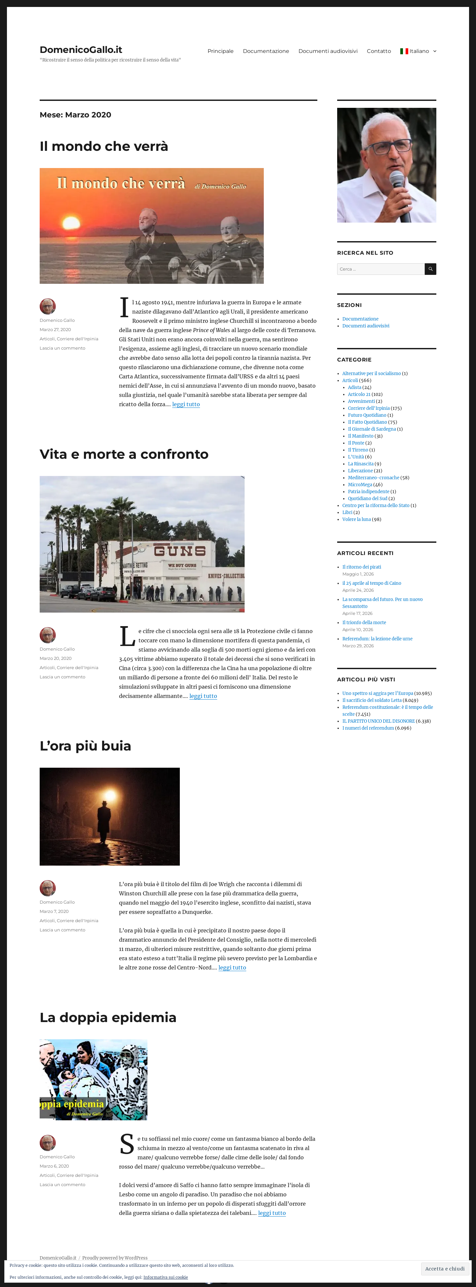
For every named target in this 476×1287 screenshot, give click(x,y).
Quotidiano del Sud (367, 498)
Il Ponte (356, 443)
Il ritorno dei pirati (361, 567)
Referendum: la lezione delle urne (377, 639)
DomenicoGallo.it (81, 49)
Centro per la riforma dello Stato (376, 505)
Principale (221, 51)
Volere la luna (356, 519)
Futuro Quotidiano (367, 415)
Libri (347, 512)
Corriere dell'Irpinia (78, 338)
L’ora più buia (86, 746)
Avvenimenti (361, 401)
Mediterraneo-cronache (373, 478)
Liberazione (360, 471)
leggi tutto (186, 404)
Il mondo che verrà (104, 146)
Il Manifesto (361, 436)
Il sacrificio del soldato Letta (372, 700)
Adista (354, 387)
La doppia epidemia (108, 1017)
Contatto (379, 51)
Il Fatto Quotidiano (367, 422)
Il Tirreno (358, 450)
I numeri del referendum (368, 728)
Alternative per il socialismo (371, 373)
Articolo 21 (359, 394)
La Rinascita (361, 464)
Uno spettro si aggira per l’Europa (377, 693)
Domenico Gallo (57, 320)
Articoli (47, 338)
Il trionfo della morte (364, 622)
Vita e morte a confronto (124, 454)
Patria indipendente (368, 491)
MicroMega (360, 485)
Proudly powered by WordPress (115, 1258)
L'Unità (356, 457)
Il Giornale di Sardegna (372, 429)
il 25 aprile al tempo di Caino (371, 583)
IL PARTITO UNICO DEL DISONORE (378, 721)
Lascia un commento (62, 348)
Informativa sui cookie (165, 1277)
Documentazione (266, 51)
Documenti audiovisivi (328, 51)
